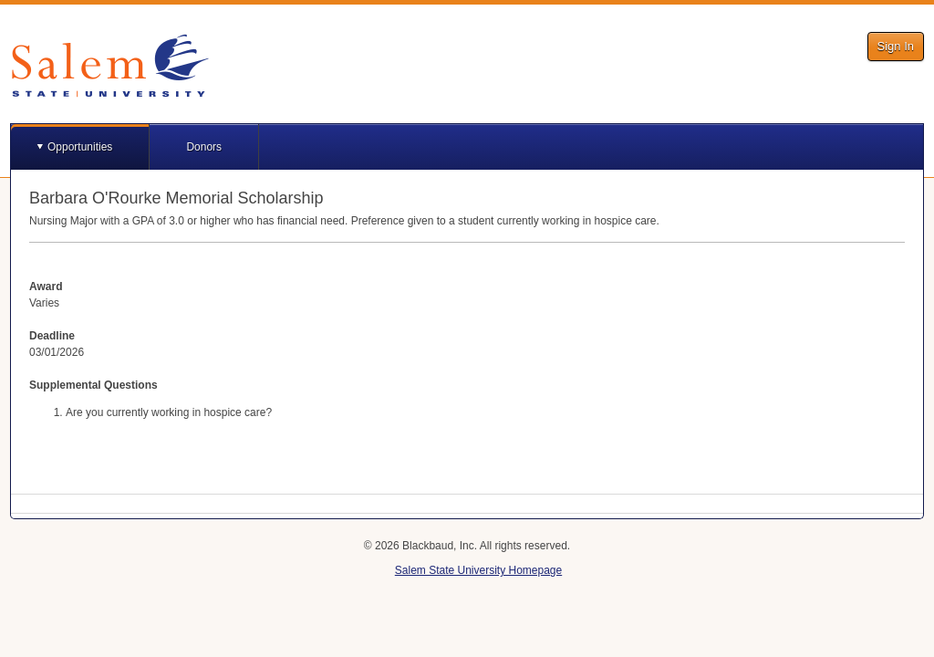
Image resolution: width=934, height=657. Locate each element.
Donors (204, 147)
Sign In (895, 46)
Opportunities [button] (79, 147)
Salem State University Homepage (478, 570)
